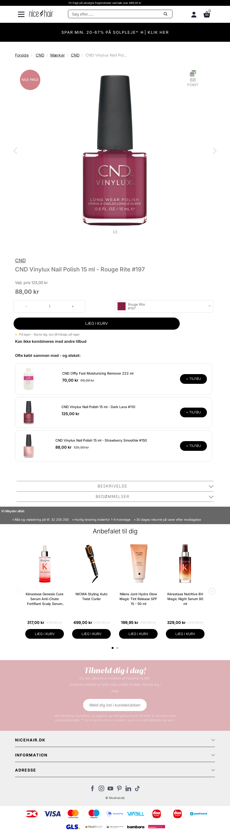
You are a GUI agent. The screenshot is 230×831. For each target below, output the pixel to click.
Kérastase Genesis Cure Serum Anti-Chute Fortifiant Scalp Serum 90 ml (44, 599)
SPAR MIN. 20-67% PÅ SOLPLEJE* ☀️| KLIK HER (115, 32)
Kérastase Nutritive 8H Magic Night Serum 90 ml (185, 599)
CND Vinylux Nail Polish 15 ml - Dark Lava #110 (98, 407)
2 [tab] (118, 648)
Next (214, 151)
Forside (21, 55)
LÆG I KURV (96, 323)
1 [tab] (112, 648)
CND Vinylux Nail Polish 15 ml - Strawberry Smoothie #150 (101, 440)
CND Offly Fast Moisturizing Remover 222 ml (97, 373)
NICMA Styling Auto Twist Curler (91, 596)
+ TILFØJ (193, 379)
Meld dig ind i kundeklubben (114, 705)
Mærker (57, 55)
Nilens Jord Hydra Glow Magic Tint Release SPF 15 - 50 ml (138, 599)
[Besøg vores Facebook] (92, 789)
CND (40, 55)
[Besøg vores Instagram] (101, 789)
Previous (16, 151)
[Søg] (120, 14)
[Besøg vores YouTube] (110, 789)
